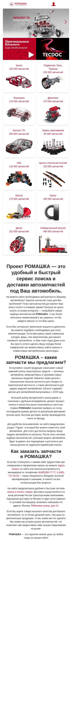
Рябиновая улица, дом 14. (45, 505)
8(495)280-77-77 (46, 472)
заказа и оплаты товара (19, 492)
